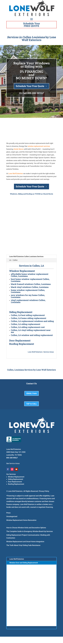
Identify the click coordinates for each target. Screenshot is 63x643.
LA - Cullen (13, 260)
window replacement (35, 146)
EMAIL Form (31, 393)
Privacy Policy (44, 491)
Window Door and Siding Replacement (23, 563)
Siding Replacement (15, 479)
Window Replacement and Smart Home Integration (25, 542)
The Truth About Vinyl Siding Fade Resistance (23, 545)
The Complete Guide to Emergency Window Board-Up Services (29, 531)
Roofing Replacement (16, 484)
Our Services (11, 474)
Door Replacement (15, 482)
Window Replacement (16, 477)
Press (8, 513)
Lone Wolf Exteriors (15, 173)
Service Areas (48, 352)
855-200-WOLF (35, 93)
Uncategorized (11, 516)
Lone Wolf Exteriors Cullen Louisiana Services (26, 256)
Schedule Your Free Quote (30, 86)
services (47, 146)
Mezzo (21, 149)
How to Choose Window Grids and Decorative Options (26, 528)
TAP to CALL (31, 404)
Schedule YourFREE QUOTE (31, 24)
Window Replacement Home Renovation (21, 520)
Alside (15, 149)
